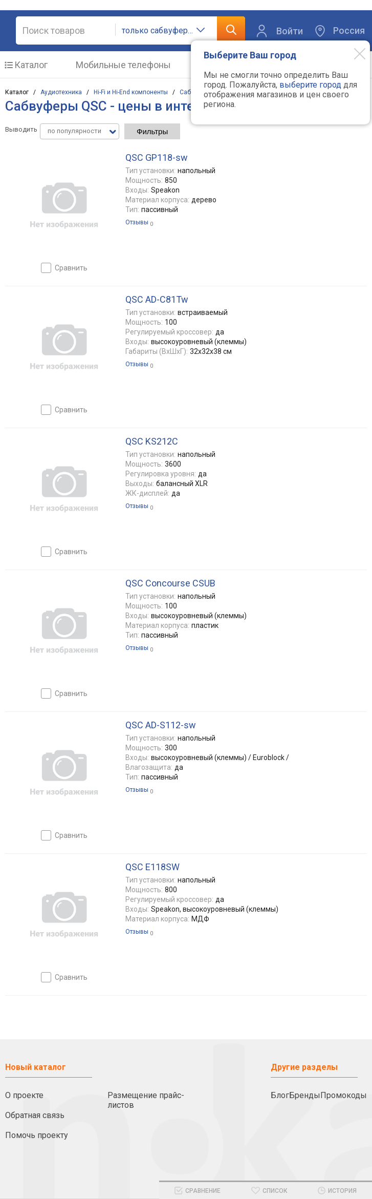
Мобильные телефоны (123, 64)
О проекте (24, 1095)
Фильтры (152, 131)
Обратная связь (34, 1115)
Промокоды (343, 1095)
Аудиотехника (61, 92)
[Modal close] (352, 53)
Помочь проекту (36, 1135)
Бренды (304, 1095)
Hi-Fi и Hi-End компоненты (131, 92)
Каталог (31, 64)
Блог (280, 1095)
